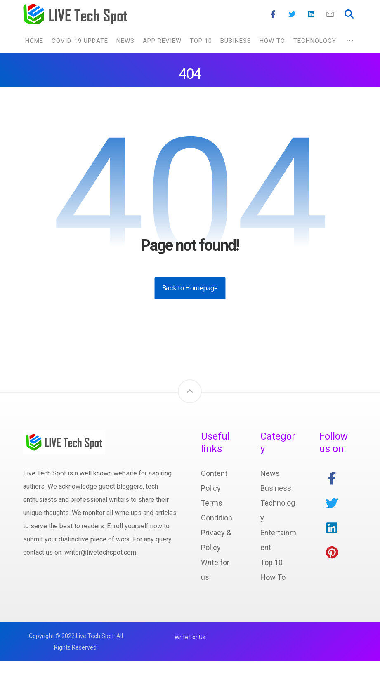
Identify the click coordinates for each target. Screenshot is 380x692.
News (270, 473)
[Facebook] (273, 14)
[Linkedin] (311, 14)
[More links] (350, 40)
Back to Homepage (190, 288)
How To (273, 577)
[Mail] (330, 14)
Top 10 (271, 562)
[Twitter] (292, 14)
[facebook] (331, 478)
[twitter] (331, 503)
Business (275, 488)
